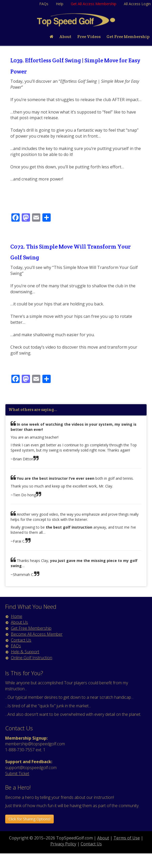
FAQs (43, 3)
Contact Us (21, 640)
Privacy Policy (63, 844)
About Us (19, 622)
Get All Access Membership (93, 3)
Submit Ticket (17, 773)
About (103, 838)
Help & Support (25, 652)
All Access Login (137, 3)
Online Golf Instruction (31, 657)
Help (59, 3)
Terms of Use (126, 838)
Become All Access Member (37, 634)
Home (16, 616)
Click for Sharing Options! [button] (29, 818)
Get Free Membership (31, 628)
